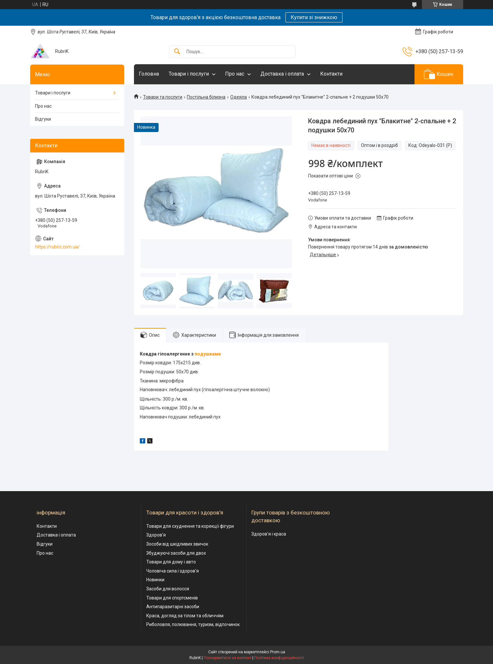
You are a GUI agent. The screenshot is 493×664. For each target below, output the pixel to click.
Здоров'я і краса (268, 534)
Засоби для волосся (167, 588)
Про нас (234, 74)
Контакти (331, 74)
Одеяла (238, 97)
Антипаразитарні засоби (172, 606)
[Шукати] (177, 52)
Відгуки (43, 119)
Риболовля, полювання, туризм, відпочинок (193, 624)
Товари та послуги (162, 97)
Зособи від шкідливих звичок (177, 544)
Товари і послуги (189, 74)
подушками (208, 353)
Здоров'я (156, 534)
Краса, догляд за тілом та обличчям (184, 615)
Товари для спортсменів (172, 597)
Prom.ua (277, 652)
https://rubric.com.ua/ (57, 246)
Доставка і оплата (282, 74)
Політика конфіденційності (279, 658)
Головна (149, 74)
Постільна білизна (206, 97)
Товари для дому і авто (171, 561)
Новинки (155, 579)
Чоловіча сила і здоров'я (172, 570)
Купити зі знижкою (314, 17)
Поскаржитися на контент (227, 658)
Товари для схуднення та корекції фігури (190, 526)
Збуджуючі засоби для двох (176, 553)
